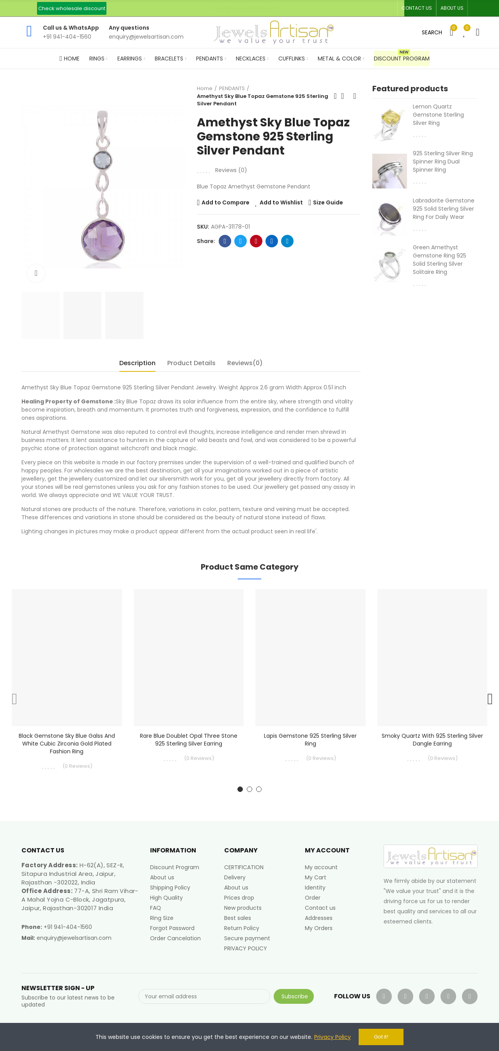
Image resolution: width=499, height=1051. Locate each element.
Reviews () (231, 170)
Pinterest (256, 241)
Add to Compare (226, 202)
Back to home (345, 96)
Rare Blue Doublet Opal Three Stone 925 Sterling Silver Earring (188, 739)
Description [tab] (137, 363)
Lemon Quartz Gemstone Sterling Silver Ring (438, 115)
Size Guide (328, 202)
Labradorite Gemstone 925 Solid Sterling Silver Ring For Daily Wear (443, 209)
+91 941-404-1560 (68, 927)
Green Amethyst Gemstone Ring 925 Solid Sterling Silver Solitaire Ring (439, 259)
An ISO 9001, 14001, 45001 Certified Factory (247, 8)
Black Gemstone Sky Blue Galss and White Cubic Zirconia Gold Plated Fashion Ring (67, 743)
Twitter (240, 241)
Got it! (381, 1036)
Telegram (287, 241)
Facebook (225, 241)
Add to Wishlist (281, 202)
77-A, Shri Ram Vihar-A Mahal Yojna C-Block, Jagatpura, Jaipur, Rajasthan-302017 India (79, 899)
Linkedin (272, 241)
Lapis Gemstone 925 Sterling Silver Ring (310, 739)
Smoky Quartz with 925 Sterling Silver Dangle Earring (432, 739)
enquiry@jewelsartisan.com (74, 938)
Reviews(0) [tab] (245, 363)
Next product (355, 96)
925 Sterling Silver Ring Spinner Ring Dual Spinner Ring (443, 161)
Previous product (335, 96)
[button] (71, 8)
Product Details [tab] (191, 363)
